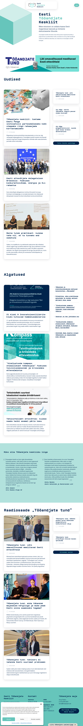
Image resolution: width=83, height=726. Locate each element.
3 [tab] (40, 69)
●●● (76, 5)
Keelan (22, 719)
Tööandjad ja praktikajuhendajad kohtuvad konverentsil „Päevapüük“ (66, 289)
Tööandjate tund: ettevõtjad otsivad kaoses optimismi (66, 538)
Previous (7, 63)
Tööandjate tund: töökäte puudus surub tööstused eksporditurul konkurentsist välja (65, 521)
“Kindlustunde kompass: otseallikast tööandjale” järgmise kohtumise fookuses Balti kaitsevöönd (66, 325)
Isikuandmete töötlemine (26, 723)
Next (76, 63)
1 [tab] (35, 69)
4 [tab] (43, 69)
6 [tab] (47, 69)
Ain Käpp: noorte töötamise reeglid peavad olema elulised (65, 111)
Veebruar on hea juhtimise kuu (67, 316)
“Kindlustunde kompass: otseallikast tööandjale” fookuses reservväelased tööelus (65, 308)
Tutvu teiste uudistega (66, 143)
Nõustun (8, 719)
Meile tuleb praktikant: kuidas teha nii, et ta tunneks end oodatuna (24, 235)
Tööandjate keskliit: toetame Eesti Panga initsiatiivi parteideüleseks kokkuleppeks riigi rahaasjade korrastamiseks (26, 124)
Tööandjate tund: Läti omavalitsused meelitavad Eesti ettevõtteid (65, 94)
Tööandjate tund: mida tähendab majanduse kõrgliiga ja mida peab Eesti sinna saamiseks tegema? (25, 605)
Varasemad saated (66, 552)
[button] (41, 704)
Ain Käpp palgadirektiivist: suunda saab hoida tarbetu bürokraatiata (66, 129)
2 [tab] (38, 69)
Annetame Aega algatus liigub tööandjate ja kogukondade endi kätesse (67, 335)
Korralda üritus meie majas (69, 711)
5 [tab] (45, 69)
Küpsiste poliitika (16, 723)
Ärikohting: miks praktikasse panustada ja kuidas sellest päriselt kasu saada (67, 298)
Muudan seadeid (35, 719)
